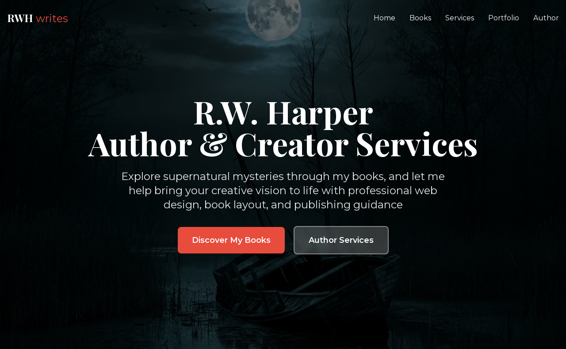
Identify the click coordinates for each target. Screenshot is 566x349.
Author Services (341, 240)
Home (384, 18)
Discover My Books (231, 240)
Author (546, 18)
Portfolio (503, 18)
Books (420, 18)
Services (459, 18)
